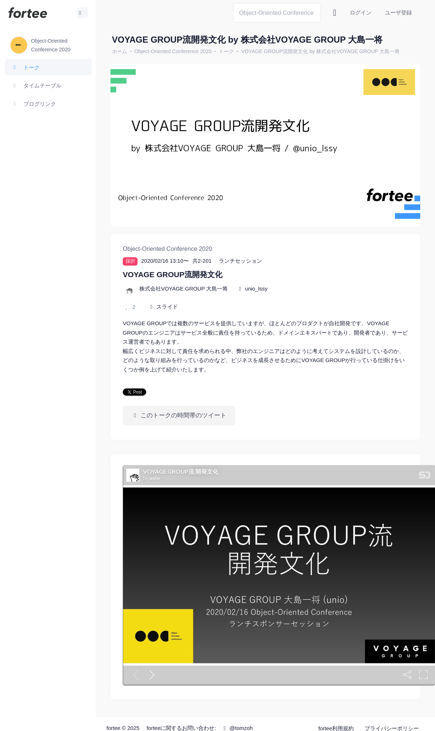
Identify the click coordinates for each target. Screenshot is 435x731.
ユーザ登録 (398, 12)
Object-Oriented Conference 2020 (173, 51)
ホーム (119, 51)
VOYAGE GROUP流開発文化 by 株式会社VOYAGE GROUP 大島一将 (320, 51)
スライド (167, 307)
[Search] (277, 12)
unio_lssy (256, 288)
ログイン (360, 12)
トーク (226, 51)
